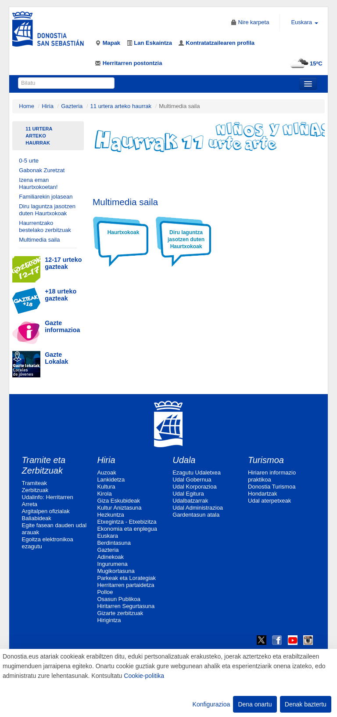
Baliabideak (36, 518)
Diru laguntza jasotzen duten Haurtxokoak (47, 210)
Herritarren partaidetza (125, 585)
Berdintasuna (114, 543)
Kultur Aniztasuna (119, 507)
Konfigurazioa (211, 704)
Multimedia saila (39, 239)
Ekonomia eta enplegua (127, 528)
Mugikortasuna (115, 571)
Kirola (104, 493)
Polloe (105, 592)
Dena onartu (255, 704)
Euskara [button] (304, 22)
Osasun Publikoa (118, 599)
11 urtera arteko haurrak (120, 106)
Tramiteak (34, 483)
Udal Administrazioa (197, 507)
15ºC (305, 63)
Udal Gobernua (191, 479)
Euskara (107, 535)
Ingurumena (112, 564)
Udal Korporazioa (194, 486)
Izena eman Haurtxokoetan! (38, 183)
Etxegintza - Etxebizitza (126, 521)
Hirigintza (109, 620)
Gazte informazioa (62, 326)
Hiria (48, 106)
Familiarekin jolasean (45, 196)
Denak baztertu (305, 704)
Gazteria (71, 106)
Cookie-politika (144, 675)
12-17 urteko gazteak (63, 263)
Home (26, 106)
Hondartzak (262, 493)
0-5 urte (29, 160)
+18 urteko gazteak (60, 295)
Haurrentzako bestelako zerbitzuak (45, 226)
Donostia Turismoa (271, 486)
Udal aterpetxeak (269, 500)
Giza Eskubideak (118, 500)
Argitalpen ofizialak (46, 511)
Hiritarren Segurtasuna (125, 606)
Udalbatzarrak (190, 500)
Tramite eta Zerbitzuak (44, 465)
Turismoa (266, 460)
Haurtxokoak (124, 232)
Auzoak (106, 472)
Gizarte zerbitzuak (120, 613)
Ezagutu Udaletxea (196, 472)
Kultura (106, 486)
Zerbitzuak (35, 490)
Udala (183, 460)
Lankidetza (111, 479)
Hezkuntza (110, 514)
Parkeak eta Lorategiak (126, 578)
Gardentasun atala (195, 514)
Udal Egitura (188, 493)
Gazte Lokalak (56, 358)
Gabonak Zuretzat (42, 170)
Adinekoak (110, 557)
